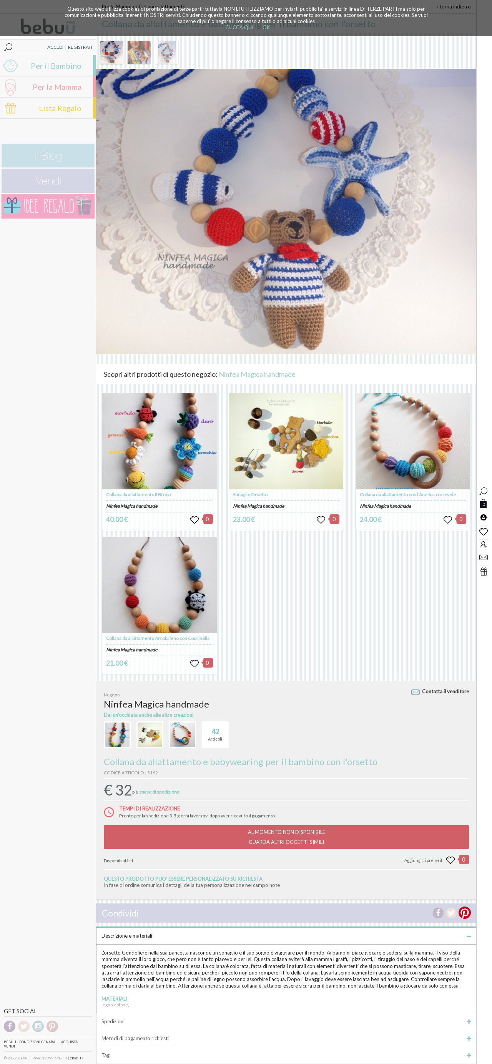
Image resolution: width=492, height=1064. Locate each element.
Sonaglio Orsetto (250, 494)
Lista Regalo (60, 108)
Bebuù (10, 1042)
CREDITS (76, 1058)
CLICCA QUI (239, 27)
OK (266, 27)
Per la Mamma (57, 86)
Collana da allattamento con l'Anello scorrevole (408, 494)
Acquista (69, 1042)
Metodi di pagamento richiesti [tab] (286, 1038)
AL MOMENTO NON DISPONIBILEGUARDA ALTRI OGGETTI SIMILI (286, 837)
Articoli (215, 731)
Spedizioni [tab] (286, 1021)
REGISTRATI (80, 47)
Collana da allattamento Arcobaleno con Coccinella (157, 638)
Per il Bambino (56, 65)
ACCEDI (55, 47)
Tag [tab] (286, 1055)
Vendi (9, 1046)
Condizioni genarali (38, 1042)
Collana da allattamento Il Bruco (138, 494)
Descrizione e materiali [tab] (286, 936)
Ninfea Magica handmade (257, 374)
